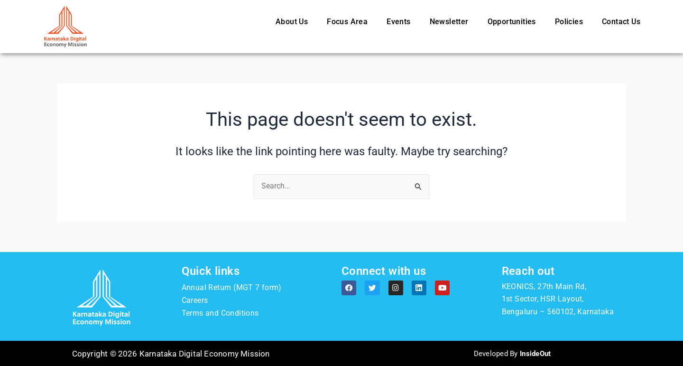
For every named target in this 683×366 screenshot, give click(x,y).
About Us (292, 21)
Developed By (512, 353)
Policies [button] (569, 21)
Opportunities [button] (512, 21)
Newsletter (449, 21)
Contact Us (621, 21)
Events (398, 21)
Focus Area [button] (347, 21)
